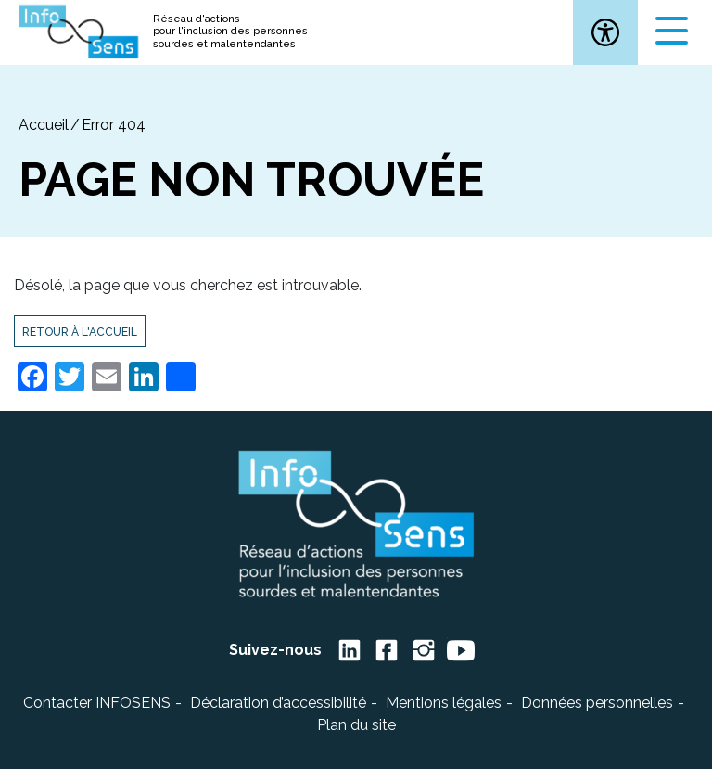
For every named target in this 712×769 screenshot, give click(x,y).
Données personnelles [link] (597, 702)
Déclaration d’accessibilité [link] (278, 702)
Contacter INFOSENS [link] (97, 702)
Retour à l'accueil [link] (79, 332)
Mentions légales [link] (444, 702)
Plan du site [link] (356, 725)
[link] (605, 32)
